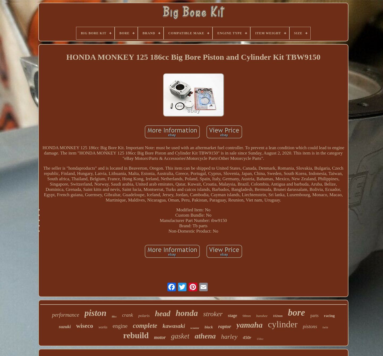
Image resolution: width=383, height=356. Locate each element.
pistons (310, 326)
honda (187, 313)
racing (329, 316)
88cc (114, 316)
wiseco (84, 326)
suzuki (65, 326)
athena (205, 336)
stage (232, 315)
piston (96, 313)
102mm (278, 316)
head (162, 313)
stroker (213, 314)
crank (127, 315)
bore (296, 312)
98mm (246, 316)
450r (247, 337)
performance (65, 315)
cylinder (282, 324)
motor (160, 337)
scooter (194, 327)
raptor (224, 326)
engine (120, 326)
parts (314, 315)
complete (145, 325)
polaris (144, 316)
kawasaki (174, 326)
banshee (262, 316)
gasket (180, 336)
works (102, 327)
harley (229, 336)
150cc (260, 338)
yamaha (249, 324)
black (209, 327)
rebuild (136, 335)
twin (325, 327)
